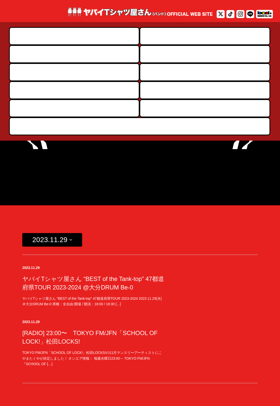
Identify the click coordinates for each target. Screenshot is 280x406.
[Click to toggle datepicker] (52, 151)
